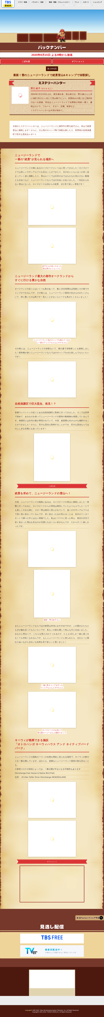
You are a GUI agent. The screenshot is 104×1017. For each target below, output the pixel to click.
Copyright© (28, 1010)
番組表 (8, 5)
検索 (22, 5)
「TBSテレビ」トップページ (8, 2)
